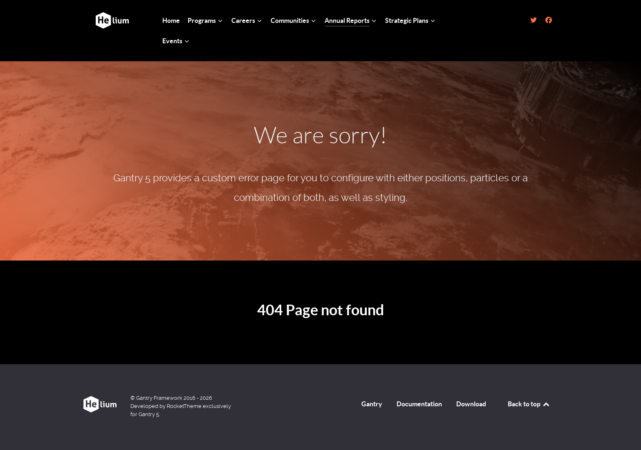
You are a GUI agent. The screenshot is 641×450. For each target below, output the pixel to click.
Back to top (529, 404)
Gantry (371, 404)
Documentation (419, 404)
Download (471, 404)
